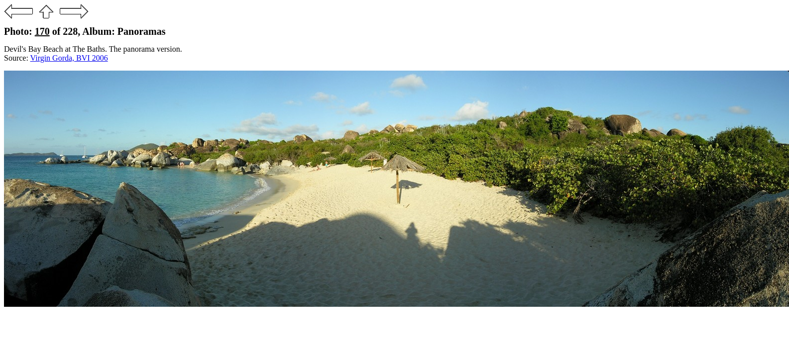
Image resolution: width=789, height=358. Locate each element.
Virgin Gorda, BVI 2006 (69, 58)
